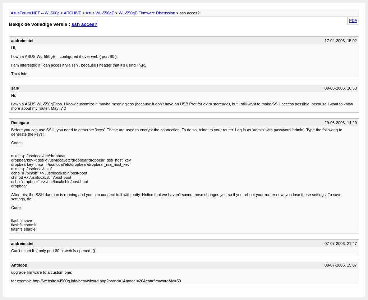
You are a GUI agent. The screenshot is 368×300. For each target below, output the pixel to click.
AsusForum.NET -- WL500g (35, 13)
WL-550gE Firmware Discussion (147, 13)
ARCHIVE (72, 13)
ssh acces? (84, 24)
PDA (353, 20)
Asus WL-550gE (100, 13)
